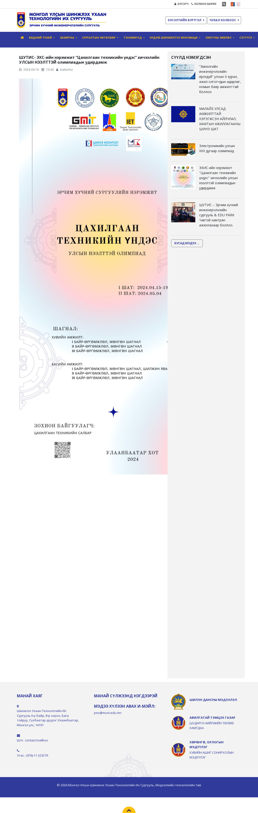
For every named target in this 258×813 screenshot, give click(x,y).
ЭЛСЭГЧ (181, 4)
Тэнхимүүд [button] (133, 37)
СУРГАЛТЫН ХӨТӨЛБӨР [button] (99, 37)
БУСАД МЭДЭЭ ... (187, 243)
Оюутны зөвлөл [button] (218, 37)
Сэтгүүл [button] (246, 37)
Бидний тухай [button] (41, 37)
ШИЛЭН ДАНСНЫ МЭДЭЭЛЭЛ (213, 700)
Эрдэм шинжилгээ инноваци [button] (173, 37)
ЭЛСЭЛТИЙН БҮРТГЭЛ (186, 20)
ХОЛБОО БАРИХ (203, 4)
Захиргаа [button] (67, 37)
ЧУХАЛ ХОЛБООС (224, 20)
